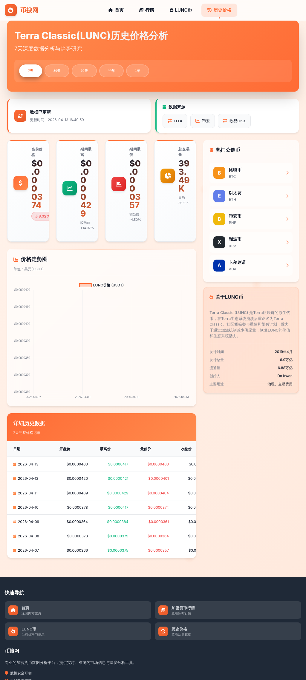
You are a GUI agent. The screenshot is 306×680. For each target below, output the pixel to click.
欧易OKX (234, 122)
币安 (202, 122)
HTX (175, 122)
